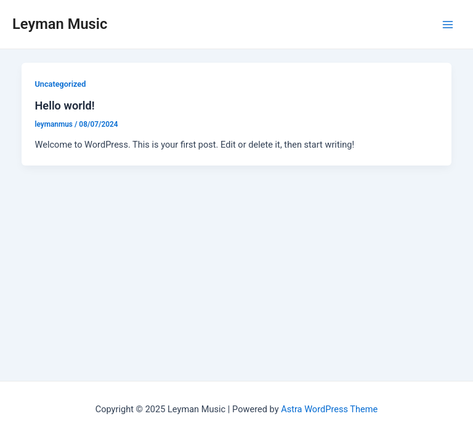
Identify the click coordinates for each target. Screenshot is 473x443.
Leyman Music (59, 24)
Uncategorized (60, 84)
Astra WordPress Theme (329, 409)
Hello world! (64, 105)
